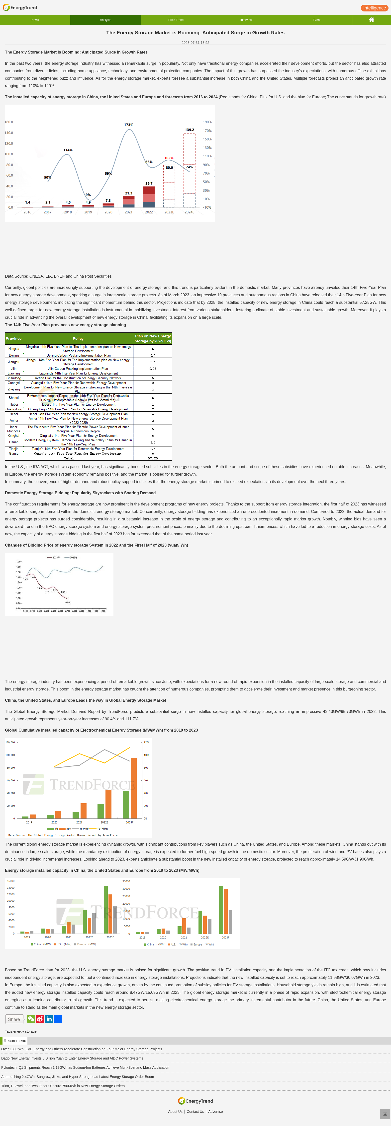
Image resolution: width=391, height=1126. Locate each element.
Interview (246, 20)
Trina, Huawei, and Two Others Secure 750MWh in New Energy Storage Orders (63, 1086)
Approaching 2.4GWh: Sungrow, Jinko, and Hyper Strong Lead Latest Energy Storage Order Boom (77, 1077)
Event (317, 20)
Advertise (215, 1112)
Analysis (105, 20)
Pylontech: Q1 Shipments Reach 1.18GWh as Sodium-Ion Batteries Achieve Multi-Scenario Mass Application (85, 1067)
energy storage (24, 1031)
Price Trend (176, 20)
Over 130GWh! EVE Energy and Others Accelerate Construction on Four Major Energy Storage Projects (81, 1049)
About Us (175, 1112)
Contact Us (195, 1112)
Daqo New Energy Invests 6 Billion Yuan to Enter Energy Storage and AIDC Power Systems (72, 1058)
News (35, 20)
